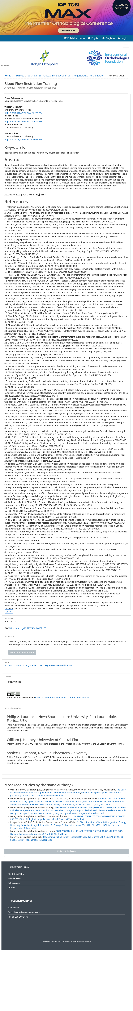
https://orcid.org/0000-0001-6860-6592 (23, 139)
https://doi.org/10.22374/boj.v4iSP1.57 (27, 628)
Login (122, 38)
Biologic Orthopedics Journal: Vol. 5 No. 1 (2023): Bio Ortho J (39, 834)
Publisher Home (74, 38)
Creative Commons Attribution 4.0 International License (62, 697)
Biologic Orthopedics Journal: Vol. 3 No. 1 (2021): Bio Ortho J (83, 804)
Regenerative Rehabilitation (56, 836)
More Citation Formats (22, 652)
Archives (19, 75)
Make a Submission (66, 851)
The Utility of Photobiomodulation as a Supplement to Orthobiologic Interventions (68, 791)
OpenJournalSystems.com (82, 941)
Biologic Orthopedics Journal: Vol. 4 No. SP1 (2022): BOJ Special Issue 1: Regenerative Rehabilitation (58, 813)
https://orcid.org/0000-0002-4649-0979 (23, 112)
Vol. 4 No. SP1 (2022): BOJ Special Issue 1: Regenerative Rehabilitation (66, 75)
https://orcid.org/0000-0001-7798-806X (23, 121)
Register (108, 38)
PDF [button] (10, 611)
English (93, 38)
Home (7, 75)
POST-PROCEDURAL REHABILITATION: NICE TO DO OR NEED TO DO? (89, 831)
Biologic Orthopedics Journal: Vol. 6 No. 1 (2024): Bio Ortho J (55, 819)
